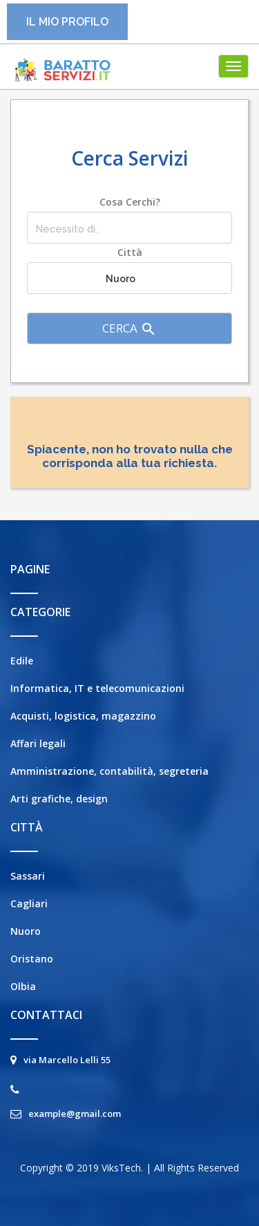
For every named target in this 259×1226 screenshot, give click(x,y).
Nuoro (25, 931)
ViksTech (121, 1167)
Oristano (31, 958)
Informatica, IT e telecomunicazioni (97, 688)
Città (129, 252)
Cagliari (29, 903)
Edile (21, 660)
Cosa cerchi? (129, 201)
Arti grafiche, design (59, 798)
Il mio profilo (67, 21)
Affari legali (38, 743)
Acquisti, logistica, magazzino (83, 715)
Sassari (27, 875)
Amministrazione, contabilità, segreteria (109, 771)
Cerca (129, 328)
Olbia (23, 986)
